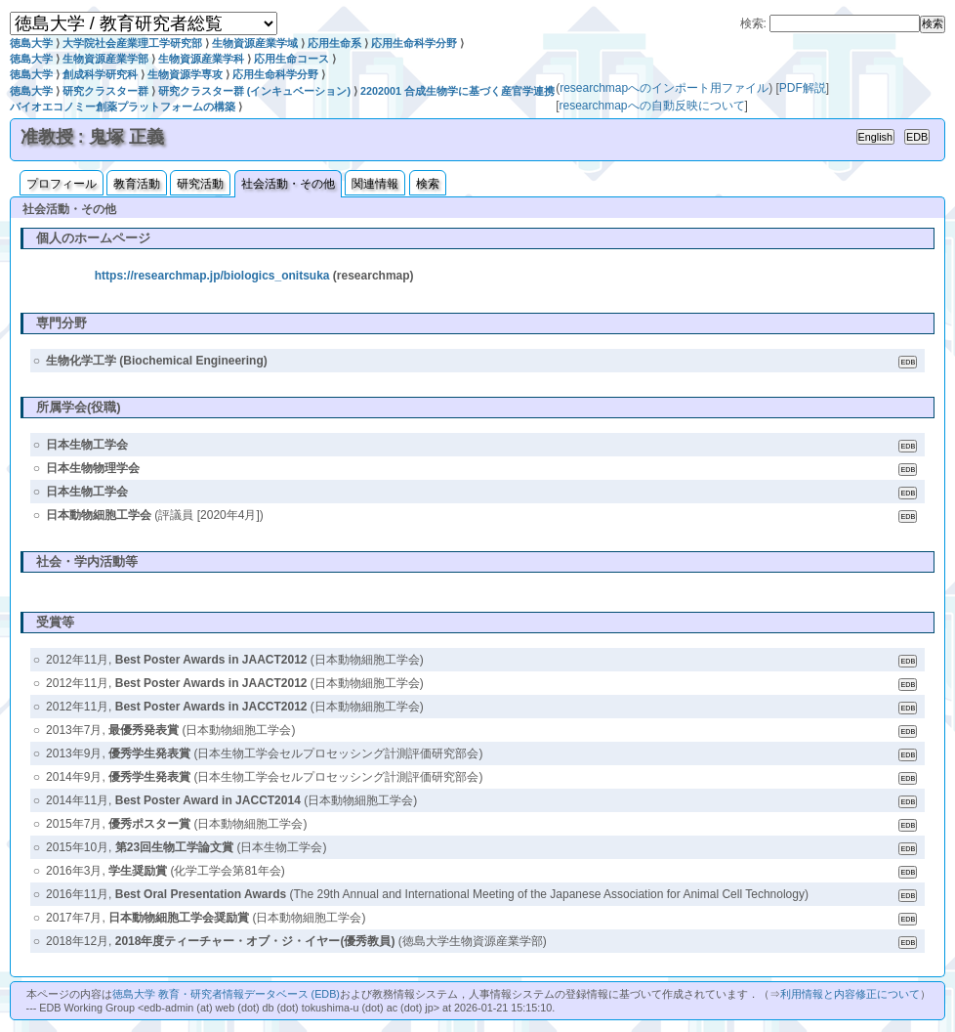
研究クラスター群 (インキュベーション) (254, 91)
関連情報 (375, 184)
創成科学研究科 (100, 74)
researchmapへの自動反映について (651, 105)
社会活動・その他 (288, 184)
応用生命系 (334, 43)
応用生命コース (291, 58)
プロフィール (61, 184)
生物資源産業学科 (201, 58)
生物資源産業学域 (255, 43)
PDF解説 (802, 88)
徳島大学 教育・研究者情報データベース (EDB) (226, 994)
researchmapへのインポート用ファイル (664, 88)
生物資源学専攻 (185, 74)
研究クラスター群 (105, 91)
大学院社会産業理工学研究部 (132, 43)
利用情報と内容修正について (850, 994)
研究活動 (200, 184)
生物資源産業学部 (105, 58)
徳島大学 (31, 43)
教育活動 (136, 184)
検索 (427, 184)
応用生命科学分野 (414, 43)
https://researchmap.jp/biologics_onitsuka (212, 275)
